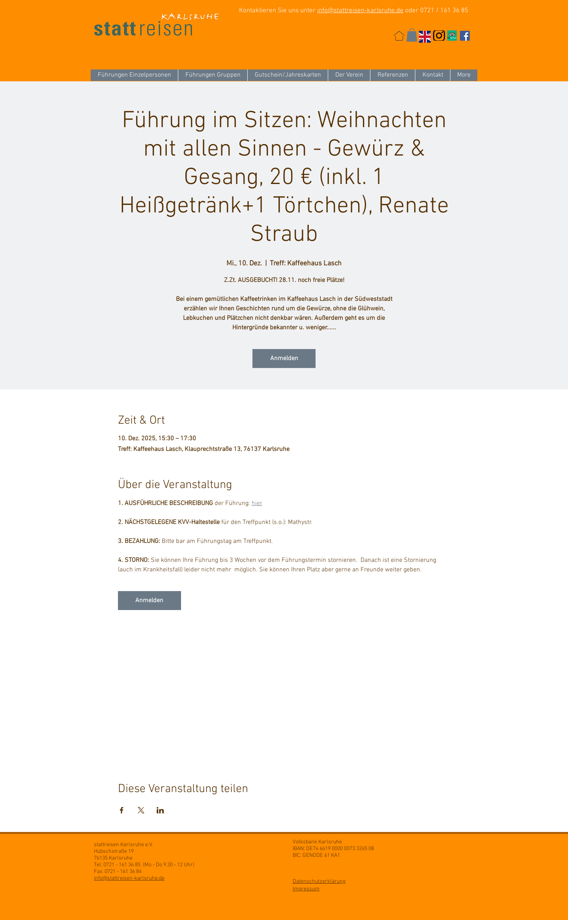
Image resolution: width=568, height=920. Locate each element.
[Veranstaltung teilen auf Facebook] (121, 810)
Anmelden (284, 358)
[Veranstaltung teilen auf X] (141, 810)
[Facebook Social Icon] (465, 36)
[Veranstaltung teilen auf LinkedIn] (160, 810)
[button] (411, 34)
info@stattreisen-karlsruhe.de (360, 11)
